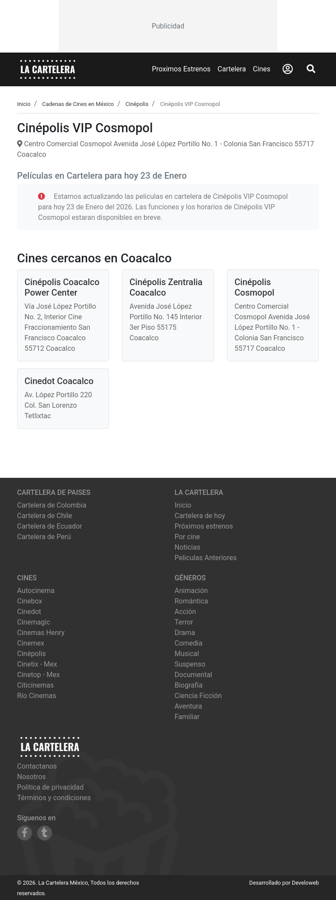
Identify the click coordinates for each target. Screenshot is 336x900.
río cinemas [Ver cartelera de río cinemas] (36, 696)
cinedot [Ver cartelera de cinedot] (29, 611)
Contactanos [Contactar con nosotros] (37, 766)
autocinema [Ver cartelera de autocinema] (36, 590)
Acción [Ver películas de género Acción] (185, 611)
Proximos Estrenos (181, 69)
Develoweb (305, 882)
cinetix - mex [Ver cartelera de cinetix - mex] (37, 664)
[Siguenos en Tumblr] (44, 833)
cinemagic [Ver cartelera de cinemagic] (33, 622)
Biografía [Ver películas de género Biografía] (189, 685)
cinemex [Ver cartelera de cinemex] (30, 643)
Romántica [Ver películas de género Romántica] (191, 601)
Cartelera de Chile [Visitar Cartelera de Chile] (44, 516)
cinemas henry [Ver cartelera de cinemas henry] (40, 632)
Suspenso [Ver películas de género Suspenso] (190, 664)
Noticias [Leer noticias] (187, 547)
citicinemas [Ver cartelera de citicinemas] (35, 685)
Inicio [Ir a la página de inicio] (183, 505)
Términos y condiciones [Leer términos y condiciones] (54, 798)
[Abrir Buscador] (311, 69)
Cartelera (231, 69)
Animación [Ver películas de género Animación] (191, 590)
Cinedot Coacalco (59, 381)
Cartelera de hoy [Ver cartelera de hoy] (200, 516)
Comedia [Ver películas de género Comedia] (189, 643)
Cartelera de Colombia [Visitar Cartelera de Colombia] (51, 505)
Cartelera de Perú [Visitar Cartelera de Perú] (44, 537)
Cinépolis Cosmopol (254, 287)
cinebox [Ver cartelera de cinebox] (29, 601)
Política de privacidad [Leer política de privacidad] (50, 787)
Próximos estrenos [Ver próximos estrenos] (204, 526)
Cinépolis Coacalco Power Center (61, 287)
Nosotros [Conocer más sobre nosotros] (31, 777)
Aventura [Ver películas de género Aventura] (188, 706)
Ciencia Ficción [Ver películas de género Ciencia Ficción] (198, 696)
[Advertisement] (168, 26)
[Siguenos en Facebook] (24, 833)
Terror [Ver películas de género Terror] (184, 622)
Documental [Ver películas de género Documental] (193, 675)
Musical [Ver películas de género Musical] (187, 653)
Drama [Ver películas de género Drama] (185, 632)
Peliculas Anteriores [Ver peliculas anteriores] (206, 558)
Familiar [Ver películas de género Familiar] (187, 717)
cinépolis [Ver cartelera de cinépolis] (31, 653)
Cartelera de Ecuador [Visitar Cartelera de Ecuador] (49, 526)
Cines (261, 69)
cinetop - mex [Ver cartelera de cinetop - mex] (38, 675)
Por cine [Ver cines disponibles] (187, 537)
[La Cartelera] (47, 69)
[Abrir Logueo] (288, 69)
